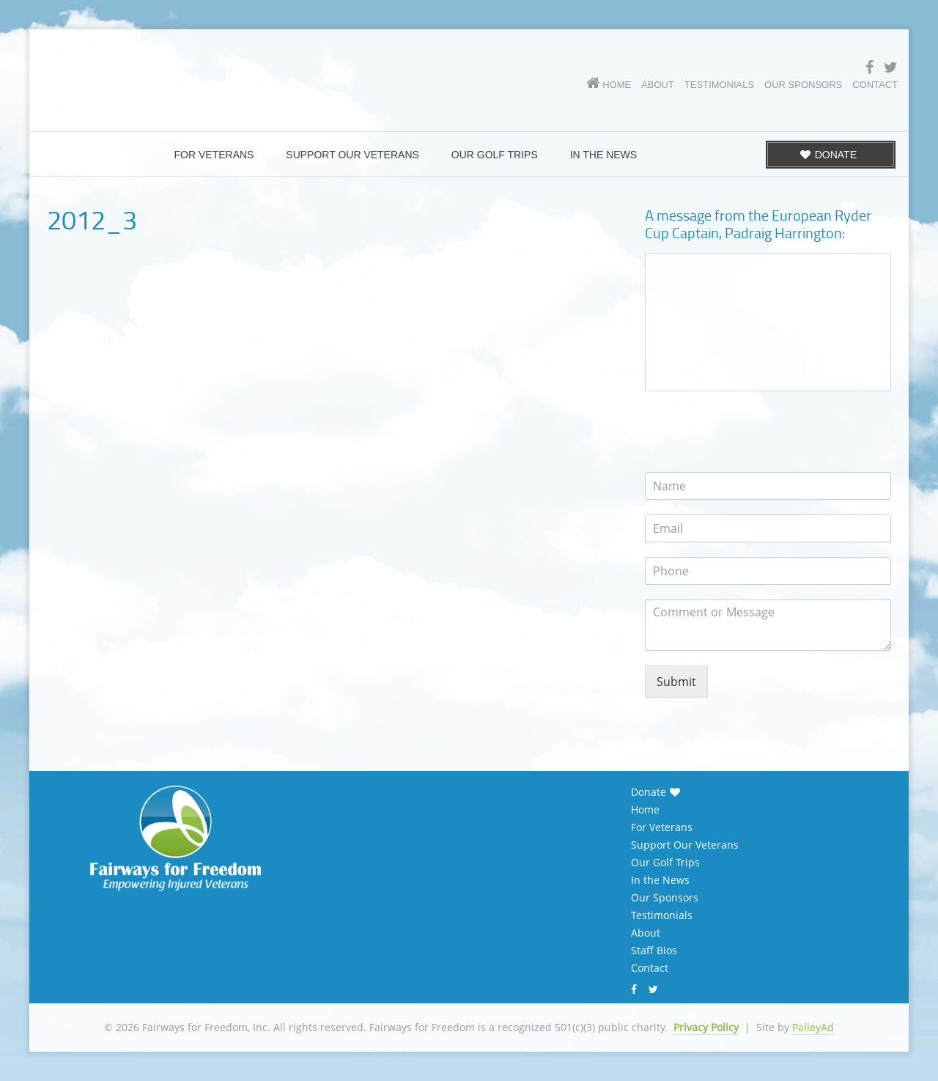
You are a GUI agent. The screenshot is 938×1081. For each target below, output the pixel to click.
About (645, 933)
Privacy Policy (706, 1027)
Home (645, 809)
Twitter (655, 989)
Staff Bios (654, 950)
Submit (676, 682)
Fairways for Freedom (227, 70)
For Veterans (662, 827)
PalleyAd (813, 1027)
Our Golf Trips (665, 862)
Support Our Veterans (685, 845)
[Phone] (768, 571)
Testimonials (662, 915)
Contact (649, 968)
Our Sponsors (664, 897)
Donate (648, 792)
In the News (660, 880)
